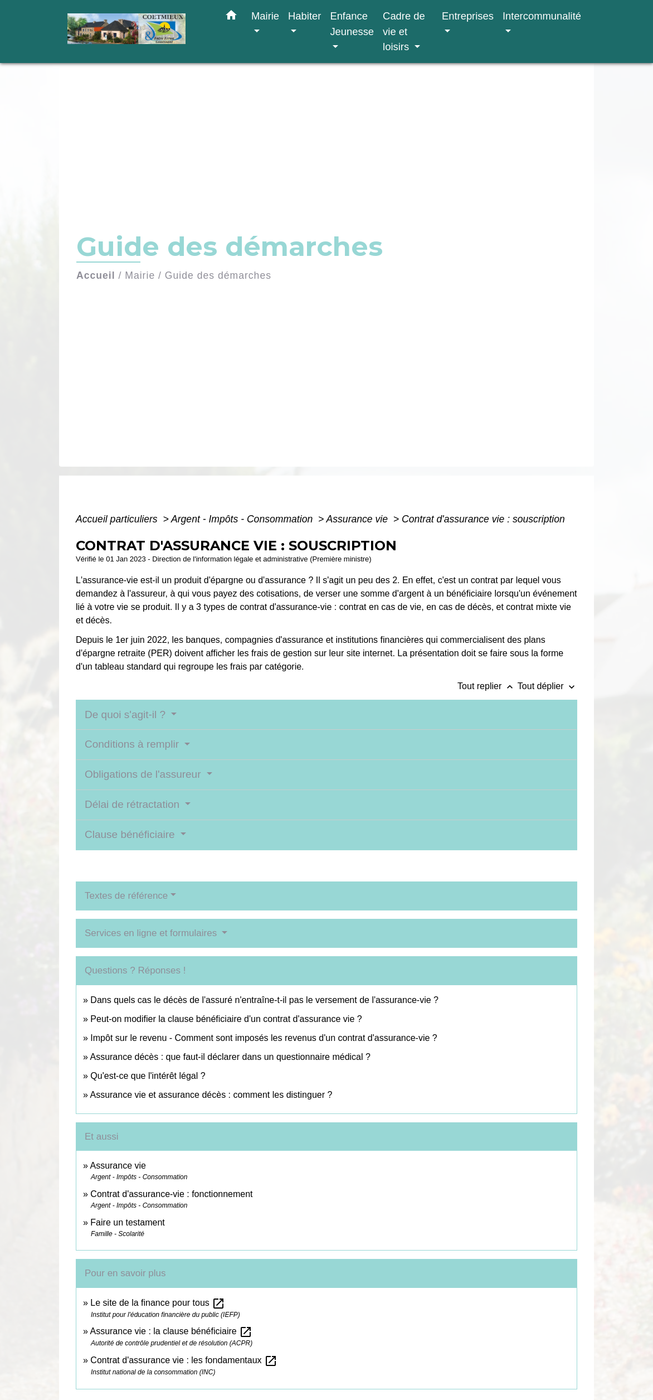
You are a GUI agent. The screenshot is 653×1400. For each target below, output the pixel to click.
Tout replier (487, 686)
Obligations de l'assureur (144, 774)
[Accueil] (137, 31)
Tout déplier (547, 686)
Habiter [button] (304, 16)
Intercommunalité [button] (542, 16)
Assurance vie (358, 519)
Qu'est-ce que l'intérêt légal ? (147, 1076)
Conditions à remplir (133, 744)
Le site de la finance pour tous (157, 1302)
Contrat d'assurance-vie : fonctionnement (171, 1194)
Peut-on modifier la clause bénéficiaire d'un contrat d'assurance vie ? (226, 1019)
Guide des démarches (218, 275)
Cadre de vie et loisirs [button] (404, 31)
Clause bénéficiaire (131, 834)
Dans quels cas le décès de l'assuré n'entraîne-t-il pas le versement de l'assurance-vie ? (264, 1000)
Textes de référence (126, 895)
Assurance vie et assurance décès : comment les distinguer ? (211, 1094)
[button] (231, 17)
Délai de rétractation (133, 804)
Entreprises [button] (468, 16)
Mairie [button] (265, 16)
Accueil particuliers (118, 519)
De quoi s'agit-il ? (126, 714)
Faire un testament (127, 1222)
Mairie (140, 275)
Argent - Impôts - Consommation (243, 519)
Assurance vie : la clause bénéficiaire (171, 1331)
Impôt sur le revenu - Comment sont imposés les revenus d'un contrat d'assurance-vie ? (263, 1038)
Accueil (95, 275)
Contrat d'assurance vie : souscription (483, 519)
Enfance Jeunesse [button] (352, 23)
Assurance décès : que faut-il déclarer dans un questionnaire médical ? (230, 1057)
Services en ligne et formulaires (152, 933)
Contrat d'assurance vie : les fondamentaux (183, 1360)
